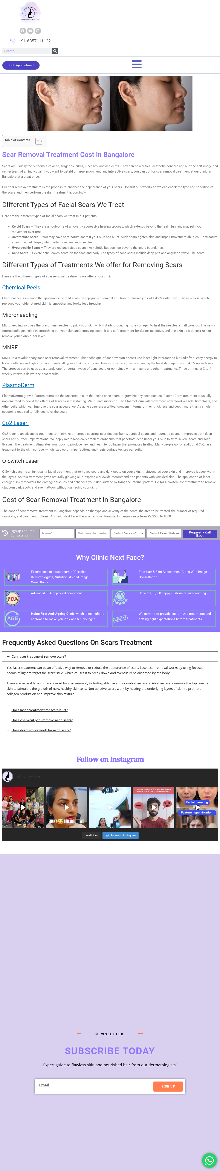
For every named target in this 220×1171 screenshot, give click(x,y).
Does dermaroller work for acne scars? (41, 730)
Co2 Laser (15, 423)
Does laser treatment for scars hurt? (40, 710)
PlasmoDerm (18, 385)
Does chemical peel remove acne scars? (42, 720)
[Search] (55, 51)
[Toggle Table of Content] (37, 141)
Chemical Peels (21, 287)
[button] (110, 656)
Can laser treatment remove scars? (39, 656)
